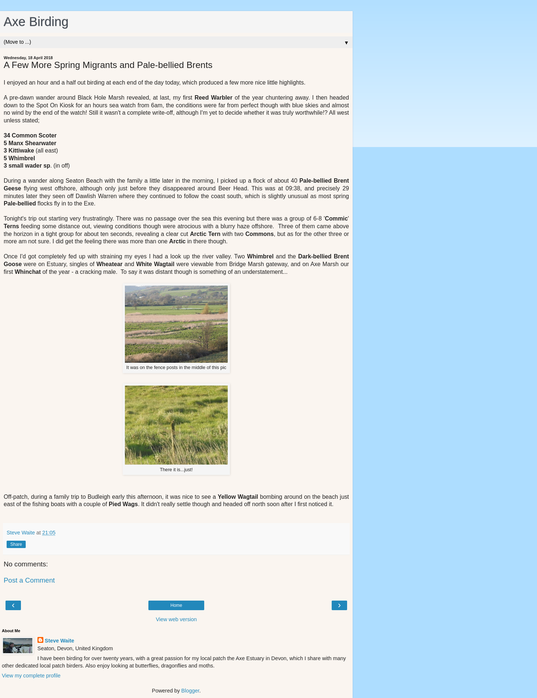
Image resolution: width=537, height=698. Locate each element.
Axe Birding (36, 22)
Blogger (190, 691)
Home (176, 605)
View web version (176, 619)
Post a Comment (29, 580)
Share (16, 544)
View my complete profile (31, 676)
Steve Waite (59, 641)
